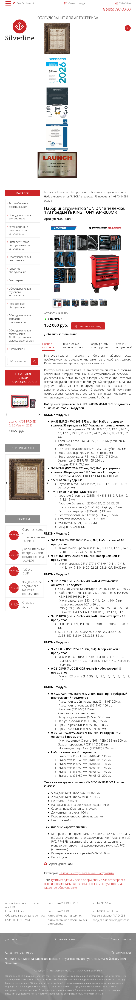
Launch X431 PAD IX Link (104, 911)
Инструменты (17, 349)
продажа (66, 880)
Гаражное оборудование (17, 270)
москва (77, 880)
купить (55, 880)
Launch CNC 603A (100, 903)
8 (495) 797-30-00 (117, 9)
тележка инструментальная (105, 884)
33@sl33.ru (123, 953)
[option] (22, 410)
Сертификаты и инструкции (99, 345)
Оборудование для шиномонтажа (20, 216)
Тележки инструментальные (77, 873)
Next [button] (40, 415)
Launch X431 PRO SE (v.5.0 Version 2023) (22, 423)
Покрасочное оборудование (17, 305)
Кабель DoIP (27, 571)
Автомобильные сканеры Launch (18, 205)
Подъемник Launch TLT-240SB (107, 915)
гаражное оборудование (60, 888)
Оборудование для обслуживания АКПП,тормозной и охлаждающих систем (21, 335)
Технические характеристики (73, 345)
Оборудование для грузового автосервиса (20, 292)
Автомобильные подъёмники (65, 915)
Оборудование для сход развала (20, 258)
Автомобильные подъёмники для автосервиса (18, 230)
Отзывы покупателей (124, 345)
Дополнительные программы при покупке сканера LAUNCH (33, 555)
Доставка (11, 939)
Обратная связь (64, 939)
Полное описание (48, 345)
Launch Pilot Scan (15, 911)
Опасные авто (28, 604)
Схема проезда (121, 939)
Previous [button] (6, 415)
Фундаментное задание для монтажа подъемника (32, 588)
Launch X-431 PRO (58, 911)
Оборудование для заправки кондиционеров (20, 319)
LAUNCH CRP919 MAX (17, 920)
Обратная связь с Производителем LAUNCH (33, 535)
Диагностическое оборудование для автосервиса (19, 245)
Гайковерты (16, 280)
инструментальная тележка (69, 884)
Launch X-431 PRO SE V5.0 (63, 903)
